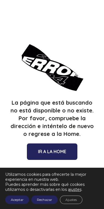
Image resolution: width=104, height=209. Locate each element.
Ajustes (71, 200)
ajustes (75, 189)
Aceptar (17, 200)
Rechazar (44, 200)
